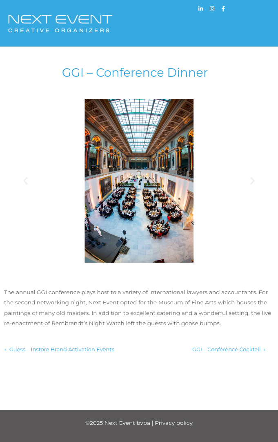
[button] (25, 181)
